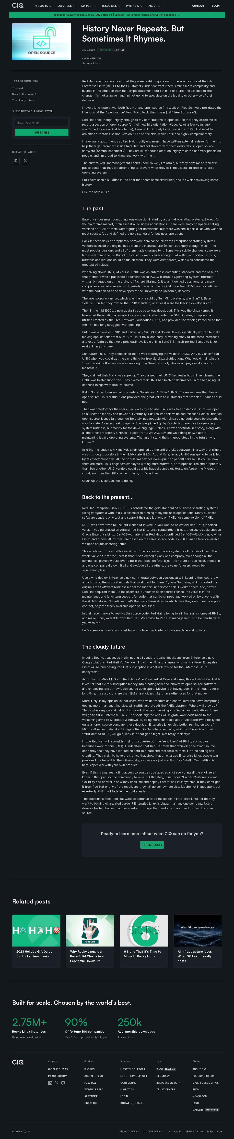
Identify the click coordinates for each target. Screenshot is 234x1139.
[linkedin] (50, 1083)
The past (17, 88)
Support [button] (89, 6)
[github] (63, 1083)
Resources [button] (111, 6)
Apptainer (91, 1096)
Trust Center (165, 1089)
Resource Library (168, 1082)
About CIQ (199, 1069)
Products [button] (43, 6)
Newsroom (200, 1096)
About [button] (154, 6)
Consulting (128, 1082)
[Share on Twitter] (25, 160)
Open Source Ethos (206, 1082)
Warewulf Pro (93, 1089)
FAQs (196, 1103)
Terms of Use (194, 1131)
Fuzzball (90, 1082)
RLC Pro (89, 1069)
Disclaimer (174, 1131)
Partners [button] (134, 6)
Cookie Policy (153, 1131)
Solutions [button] (66, 6)
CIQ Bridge (91, 1103)
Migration (127, 1089)
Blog (166, 1069)
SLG (219, 1131)
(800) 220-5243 (58, 1069)
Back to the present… (25, 94)
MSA (210, 1131)
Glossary (163, 1076)
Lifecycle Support (132, 1069)
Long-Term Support (133, 1076)
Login (216, 5)
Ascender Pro (93, 1076)
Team (196, 1089)
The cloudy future (23, 100)
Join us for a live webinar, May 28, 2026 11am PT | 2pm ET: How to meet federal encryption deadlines (117, 15)
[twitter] (56, 1083)
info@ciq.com (57, 1076)
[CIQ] (18, 6)
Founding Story (204, 1076)
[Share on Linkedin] (16, 160)
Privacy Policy (130, 1131)
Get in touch (152, 845)
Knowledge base (131, 1103)
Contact (198, 5)
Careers (206, 1110)
